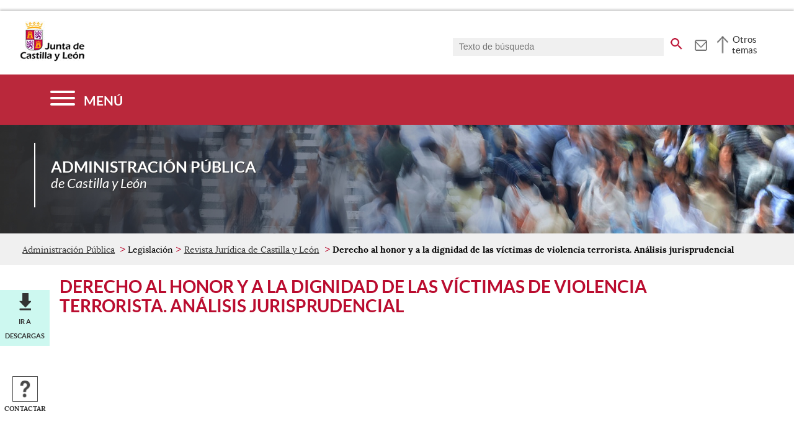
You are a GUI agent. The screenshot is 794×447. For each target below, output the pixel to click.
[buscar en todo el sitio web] (676, 42)
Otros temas (744, 44)
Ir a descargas (25, 328)
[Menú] (86, 99)
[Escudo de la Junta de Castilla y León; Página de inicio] (52, 58)
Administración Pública (68, 249)
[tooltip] (700, 43)
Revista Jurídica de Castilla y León (251, 249)
